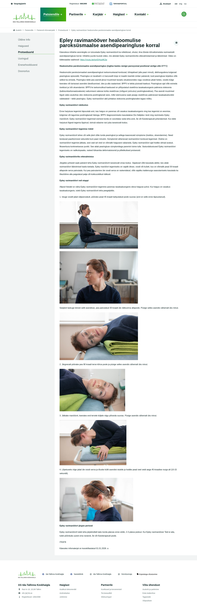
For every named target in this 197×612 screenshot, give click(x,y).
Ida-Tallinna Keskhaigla (55, 574)
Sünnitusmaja (126, 574)
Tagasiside (146, 597)
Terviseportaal (118, 4)
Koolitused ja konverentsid (111, 589)
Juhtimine (63, 597)
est (176, 4)
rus (185, 4)
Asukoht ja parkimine (150, 589)
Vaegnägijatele (18, 4)
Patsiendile (29, 30)
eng (180, 4)
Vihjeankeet (147, 601)
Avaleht (18, 30)
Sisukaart (167, 4)
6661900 (83, 4)
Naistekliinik (78, 574)
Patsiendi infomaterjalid (46, 30)
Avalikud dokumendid (68, 589)
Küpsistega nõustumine (147, 574)
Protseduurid (63, 30)
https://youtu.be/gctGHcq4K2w (93, 60)
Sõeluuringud (106, 597)
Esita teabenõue (148, 593)
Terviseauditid (106, 593)
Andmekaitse (65, 593)
